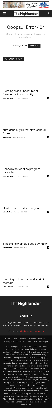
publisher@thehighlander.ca (31, 331)
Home (7, 339)
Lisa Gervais (8, 98)
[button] (4, 13)
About (28, 341)
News (15, 339)
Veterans (32, 339)
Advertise (20, 341)
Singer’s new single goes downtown (25, 243)
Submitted (7, 137)
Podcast (23, 339)
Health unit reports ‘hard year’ (21, 208)
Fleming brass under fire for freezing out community (20, 92)
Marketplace (9, 341)
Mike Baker (7, 212)
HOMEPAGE (34, 46)
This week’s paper (41, 341)
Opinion (41, 339)
